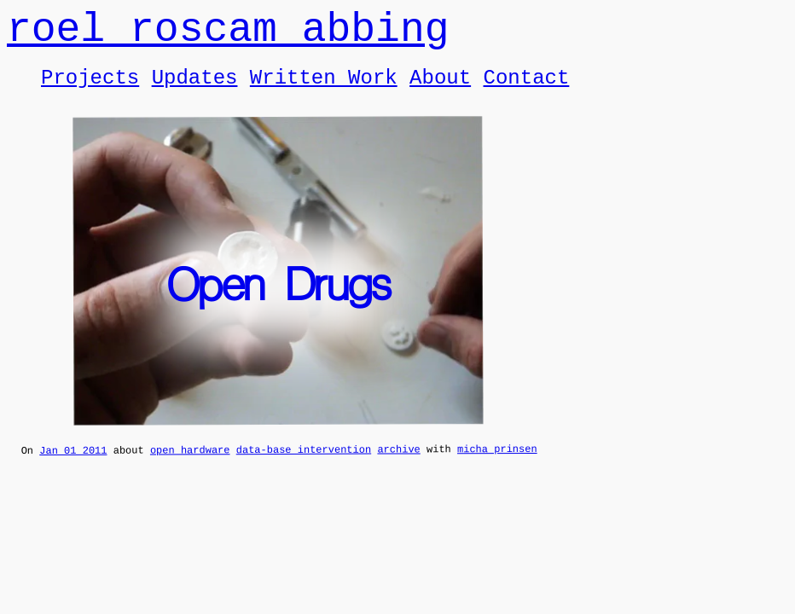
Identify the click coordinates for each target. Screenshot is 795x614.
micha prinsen (497, 465)
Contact (526, 90)
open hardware (190, 466)
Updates (195, 90)
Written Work (324, 90)
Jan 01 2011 (73, 467)
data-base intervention (303, 466)
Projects (90, 90)
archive (398, 465)
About (440, 90)
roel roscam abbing (228, 34)
